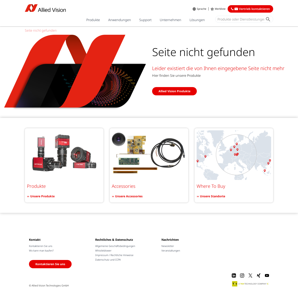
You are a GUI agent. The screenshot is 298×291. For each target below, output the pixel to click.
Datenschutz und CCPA (108, 259)
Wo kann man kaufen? (41, 250)
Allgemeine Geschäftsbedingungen (115, 246)
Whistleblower (103, 250)
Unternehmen (170, 20)
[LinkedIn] (234, 275)
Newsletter (167, 246)
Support (145, 20)
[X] (250, 275)
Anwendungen (119, 20)
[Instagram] (242, 275)
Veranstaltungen (170, 250)
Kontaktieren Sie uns (40, 246)
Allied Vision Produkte (174, 91)
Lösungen (197, 20)
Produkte (93, 20)
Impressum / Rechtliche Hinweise (114, 255)
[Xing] (259, 275)
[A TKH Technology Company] (250, 284)
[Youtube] (267, 275)
